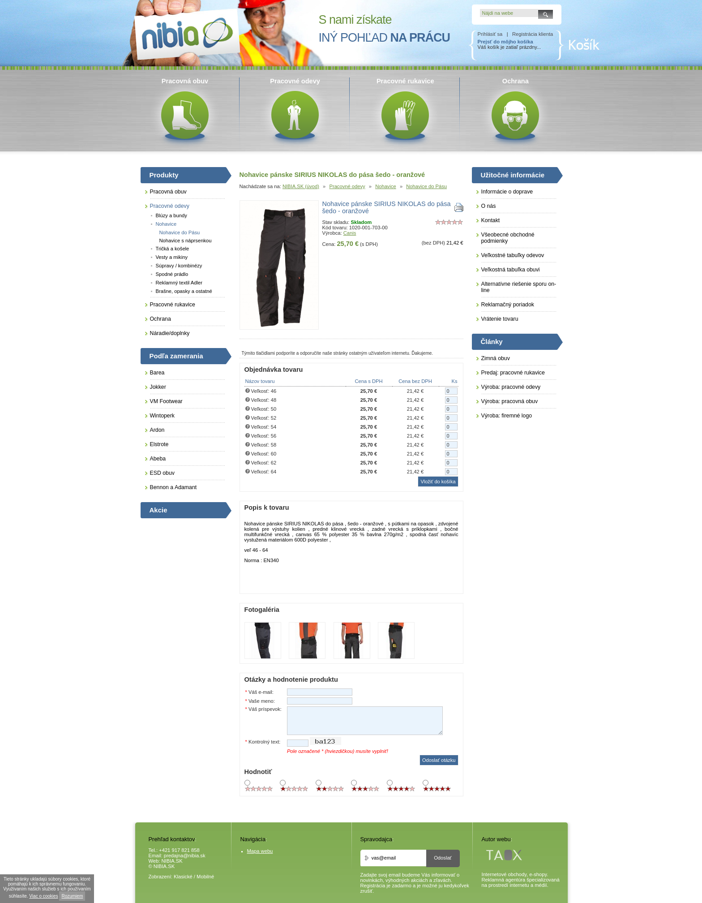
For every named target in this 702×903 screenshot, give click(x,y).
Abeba (158, 459)
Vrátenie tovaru (499, 319)
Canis (349, 233)
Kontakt (490, 220)
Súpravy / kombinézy (179, 265)
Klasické (183, 876)
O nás (488, 206)
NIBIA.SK (172, 861)
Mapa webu (260, 851)
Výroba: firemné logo (506, 416)
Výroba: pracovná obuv (509, 401)
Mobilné (205, 876)
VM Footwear (166, 401)
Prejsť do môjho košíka (505, 41)
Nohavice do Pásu (426, 186)
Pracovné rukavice (172, 304)
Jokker (158, 387)
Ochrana (160, 319)
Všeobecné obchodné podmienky (508, 238)
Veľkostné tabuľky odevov (512, 255)
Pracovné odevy (347, 186)
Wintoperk (162, 416)
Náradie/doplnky (170, 333)
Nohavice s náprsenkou (185, 240)
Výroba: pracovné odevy (511, 387)
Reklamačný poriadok (507, 304)
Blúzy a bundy (171, 215)
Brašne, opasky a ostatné (184, 291)
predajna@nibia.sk (184, 855)
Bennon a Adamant (173, 487)
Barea (157, 373)
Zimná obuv (495, 358)
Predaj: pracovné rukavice (513, 373)
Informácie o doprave (507, 192)
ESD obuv (162, 473)
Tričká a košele (172, 248)
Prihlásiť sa (490, 34)
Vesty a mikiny (172, 257)
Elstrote (159, 444)
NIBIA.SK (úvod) (301, 186)
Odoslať (443, 857)
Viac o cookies (43, 896)
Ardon (157, 430)
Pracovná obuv (168, 192)
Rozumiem (72, 896)
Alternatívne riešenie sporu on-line (518, 287)
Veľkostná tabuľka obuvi (510, 270)
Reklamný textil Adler (179, 282)
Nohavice (385, 186)
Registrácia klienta (532, 34)
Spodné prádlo (172, 274)
